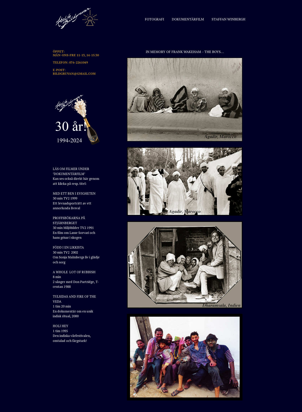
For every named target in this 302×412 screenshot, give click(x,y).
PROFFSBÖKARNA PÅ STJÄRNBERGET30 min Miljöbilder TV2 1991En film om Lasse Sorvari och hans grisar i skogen (74, 228)
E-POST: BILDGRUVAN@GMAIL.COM (74, 72)
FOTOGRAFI (154, 19)
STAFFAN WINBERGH (228, 19)
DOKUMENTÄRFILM (188, 19)
